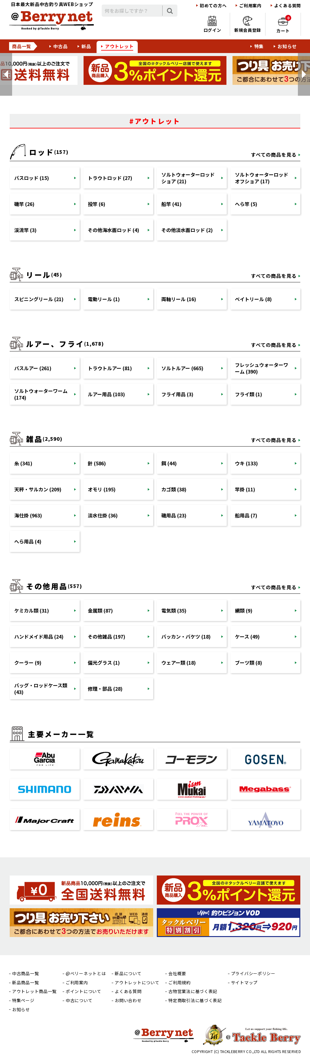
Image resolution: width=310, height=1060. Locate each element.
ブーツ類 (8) (248, 662)
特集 (259, 46)
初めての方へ (213, 5)
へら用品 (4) (27, 541)
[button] (6, 74)
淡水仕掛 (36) (103, 515)
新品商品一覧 (25, 982)
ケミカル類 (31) (31, 610)
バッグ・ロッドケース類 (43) (40, 689)
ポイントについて (83, 991)
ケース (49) (247, 636)
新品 (86, 46)
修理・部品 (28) (105, 688)
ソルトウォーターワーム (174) (41, 394)
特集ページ (23, 1000)
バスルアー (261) (32, 368)
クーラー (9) (27, 662)
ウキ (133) (246, 463)
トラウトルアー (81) (110, 368)
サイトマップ (244, 982)
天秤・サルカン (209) (37, 489)
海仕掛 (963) (28, 515)
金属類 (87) (100, 610)
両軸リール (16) (178, 299)
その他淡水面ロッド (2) (187, 230)
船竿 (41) (171, 204)
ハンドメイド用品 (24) (39, 636)
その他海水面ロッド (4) (113, 230)
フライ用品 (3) (177, 394)
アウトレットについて (137, 982)
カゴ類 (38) (173, 489)
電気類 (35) (173, 610)
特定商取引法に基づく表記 (195, 1000)
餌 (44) (169, 463)
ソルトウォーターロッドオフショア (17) (261, 178)
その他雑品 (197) (106, 636)
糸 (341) (23, 463)
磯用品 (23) (173, 515)
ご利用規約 (179, 982)
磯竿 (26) (24, 204)
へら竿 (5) (246, 204)
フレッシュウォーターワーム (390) (261, 368)
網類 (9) (243, 610)
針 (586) (97, 463)
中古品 (60, 46)
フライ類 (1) (248, 394)
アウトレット (119, 46)
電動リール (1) (104, 299)
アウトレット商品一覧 (34, 991)
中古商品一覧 (25, 973)
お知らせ (287, 46)
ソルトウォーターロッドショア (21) (188, 178)
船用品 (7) (246, 515)
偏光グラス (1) (104, 662)
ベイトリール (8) (253, 299)
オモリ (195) (102, 489)
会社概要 (177, 973)
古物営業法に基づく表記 (192, 991)
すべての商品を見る (274, 154)
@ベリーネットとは (86, 973)
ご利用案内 (250, 5)
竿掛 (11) (245, 489)
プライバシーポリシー (253, 973)
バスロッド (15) (31, 177)
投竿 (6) (96, 204)
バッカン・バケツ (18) (186, 636)
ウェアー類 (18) (178, 662)
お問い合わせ (128, 1000)
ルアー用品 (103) (106, 394)
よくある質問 (287, 5)
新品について (128, 973)
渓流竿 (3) (25, 230)
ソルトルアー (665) (182, 368)
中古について (79, 1000)
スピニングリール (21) (39, 299)
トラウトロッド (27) (110, 177)
